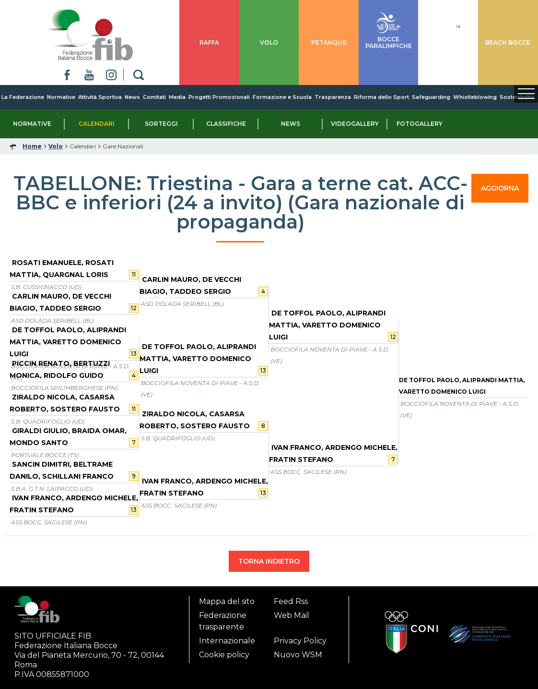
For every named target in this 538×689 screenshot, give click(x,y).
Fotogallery (420, 123)
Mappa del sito (227, 601)
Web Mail (291, 615)
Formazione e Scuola (282, 97)
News (132, 97)
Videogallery (355, 123)
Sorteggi (161, 123)
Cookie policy (224, 654)
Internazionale (227, 640)
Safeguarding (431, 97)
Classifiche (226, 123)
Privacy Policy (300, 640)
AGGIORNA (500, 188)
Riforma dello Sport (381, 97)
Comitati (154, 97)
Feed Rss (291, 601)
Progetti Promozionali (219, 97)
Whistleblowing (475, 97)
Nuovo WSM (298, 654)
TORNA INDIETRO (269, 561)
